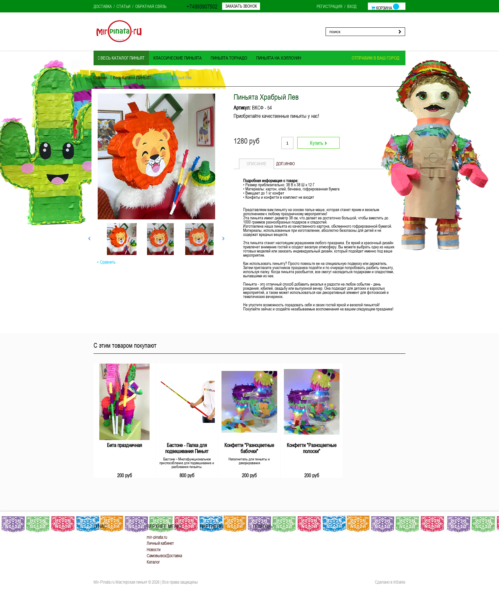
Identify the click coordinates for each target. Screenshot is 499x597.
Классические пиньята (177, 58)
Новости (153, 549)
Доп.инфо (285, 164)
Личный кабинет (160, 543)
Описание (256, 164)
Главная (100, 78)
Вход (351, 6)
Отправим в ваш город (375, 58)
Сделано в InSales (390, 582)
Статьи (123, 6)
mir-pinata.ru (157, 537)
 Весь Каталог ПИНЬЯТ (121, 58)
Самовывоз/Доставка (164, 555)
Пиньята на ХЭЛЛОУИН (278, 58)
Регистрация (329, 6)
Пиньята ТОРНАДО (229, 58)
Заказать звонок (241, 6)
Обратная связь (150, 6)
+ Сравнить (106, 262)
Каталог (153, 561)
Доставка (103, 6)
